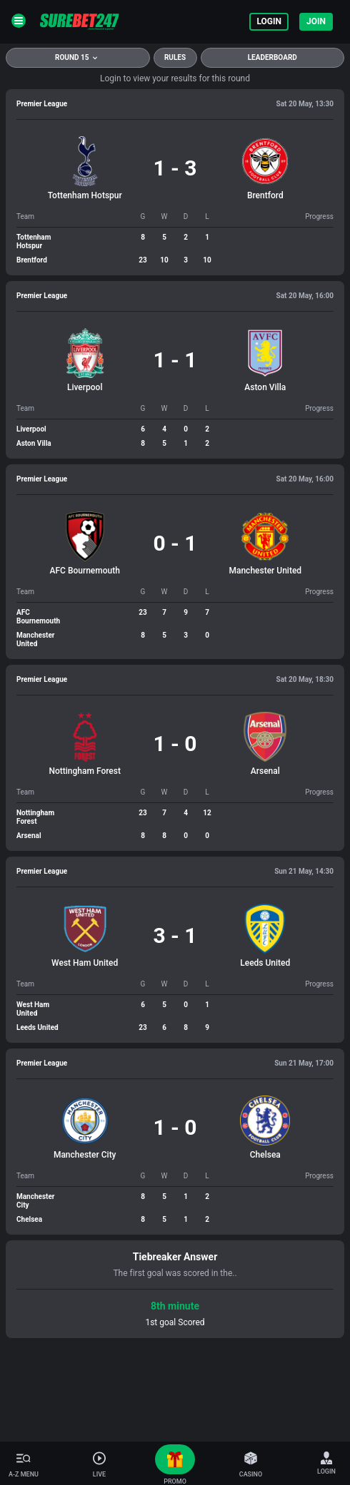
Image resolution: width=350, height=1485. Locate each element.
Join (316, 21)
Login (268, 21)
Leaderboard (272, 57)
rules (175, 57)
